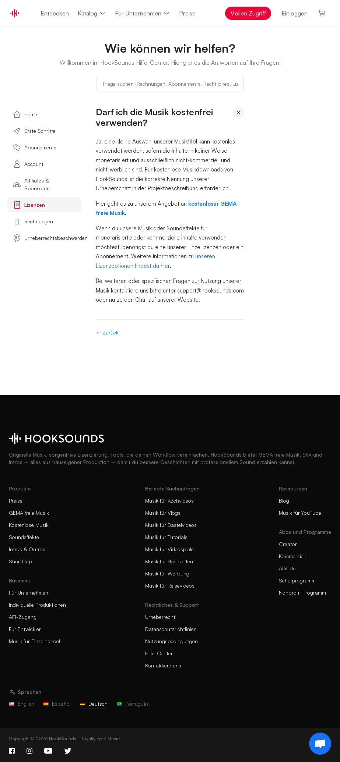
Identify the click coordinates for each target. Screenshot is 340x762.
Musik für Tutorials (166, 537)
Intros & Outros (27, 549)
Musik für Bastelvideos (171, 525)
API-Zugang (22, 617)
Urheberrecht (160, 617)
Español (57, 704)
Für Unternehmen (142, 13)
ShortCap (20, 561)
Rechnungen (33, 221)
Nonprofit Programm (302, 592)
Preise (187, 13)
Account (28, 164)
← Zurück (107, 332)
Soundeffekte (24, 537)
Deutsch (94, 704)
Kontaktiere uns (163, 665)
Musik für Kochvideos (169, 500)
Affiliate (287, 568)
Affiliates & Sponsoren (31, 184)
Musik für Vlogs (162, 513)
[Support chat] (320, 744)
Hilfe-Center (159, 653)
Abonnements (34, 147)
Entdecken (55, 13)
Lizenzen (29, 205)
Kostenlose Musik (29, 525)
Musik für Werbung (167, 573)
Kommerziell (292, 556)
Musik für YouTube (300, 513)
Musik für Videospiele (169, 549)
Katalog (92, 13)
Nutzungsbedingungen (171, 641)
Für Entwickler (25, 629)
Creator (288, 544)
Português (132, 704)
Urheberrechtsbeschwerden (47, 238)
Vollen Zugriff (248, 13)
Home (25, 114)
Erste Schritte (34, 131)
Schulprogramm (297, 580)
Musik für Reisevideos (169, 585)
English (21, 704)
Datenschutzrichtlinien (171, 629)
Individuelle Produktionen (37, 605)
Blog (284, 500)
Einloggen (294, 13)
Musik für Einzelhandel (34, 641)
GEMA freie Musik (29, 513)
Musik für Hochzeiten (169, 561)
